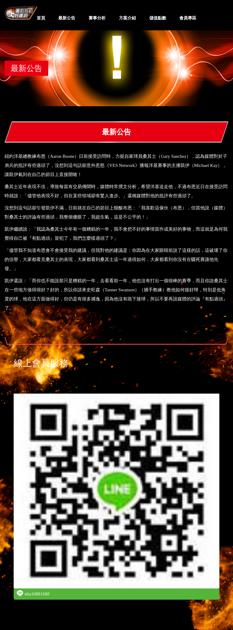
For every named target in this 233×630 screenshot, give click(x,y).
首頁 (41, 18)
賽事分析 (97, 18)
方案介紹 (127, 18)
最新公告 (66, 18)
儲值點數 (157, 18)
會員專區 (187, 18)
